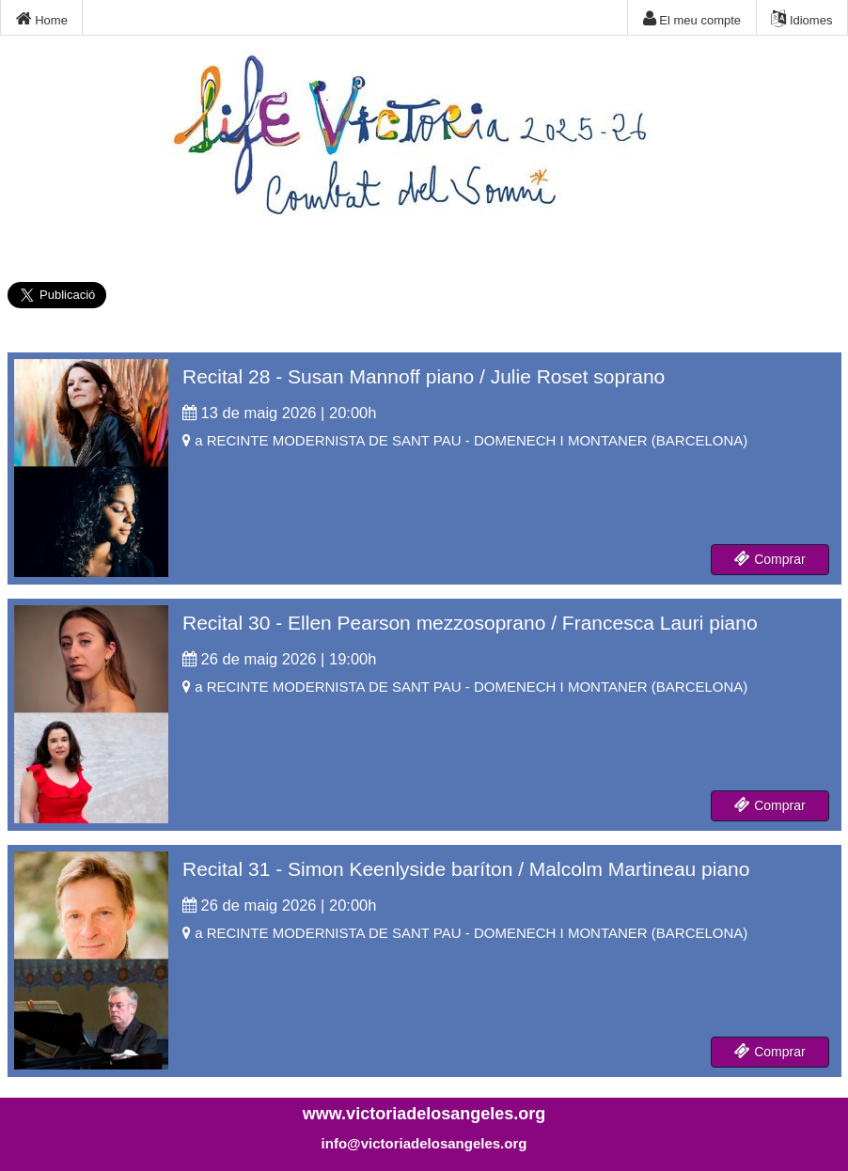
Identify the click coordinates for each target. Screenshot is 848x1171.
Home (42, 18)
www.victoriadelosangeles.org (424, 1113)
